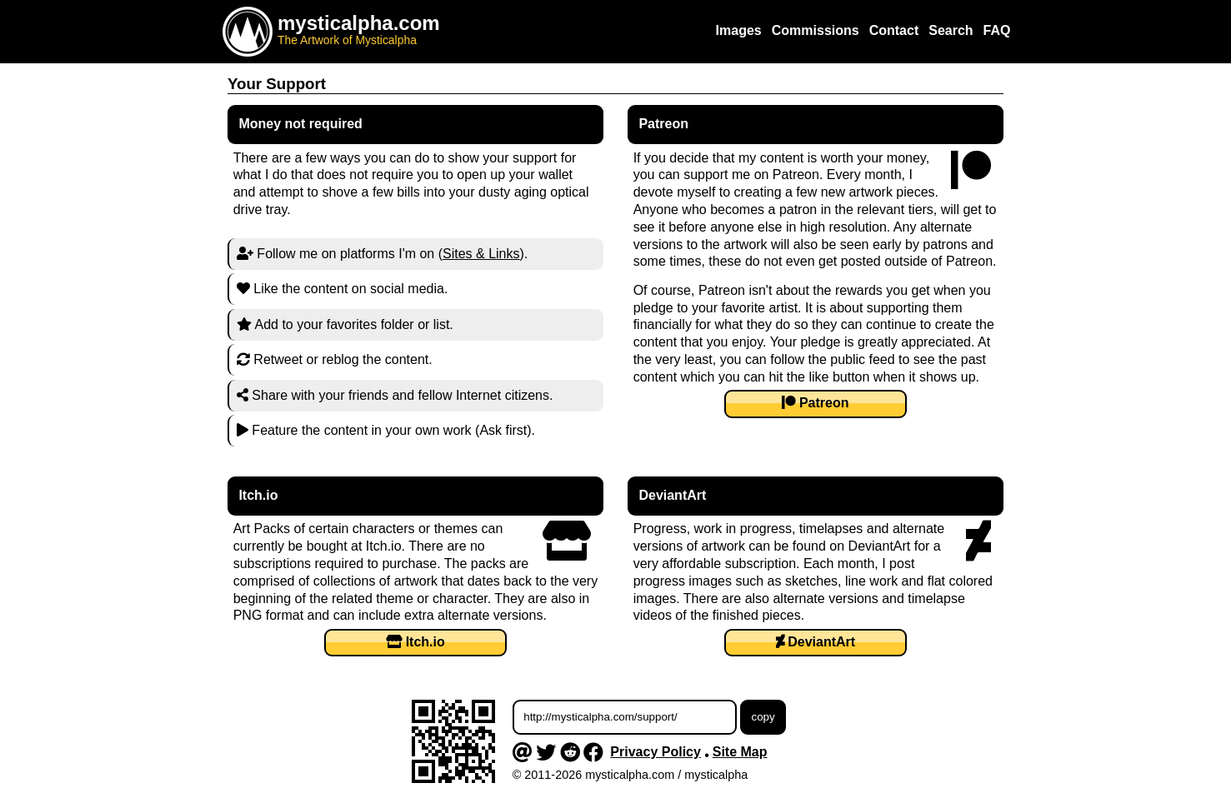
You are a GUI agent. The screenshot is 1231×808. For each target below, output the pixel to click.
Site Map (740, 752)
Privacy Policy (655, 752)
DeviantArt (815, 642)
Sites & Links (481, 254)
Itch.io (415, 642)
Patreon (815, 403)
